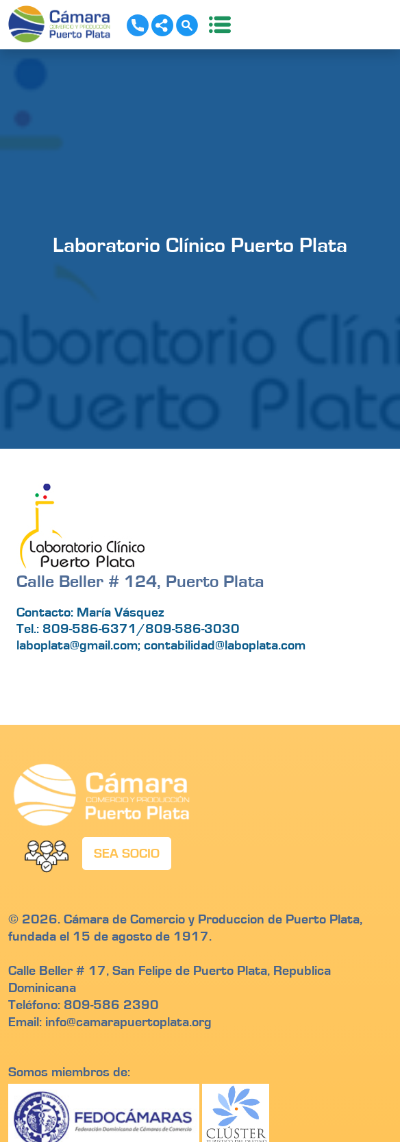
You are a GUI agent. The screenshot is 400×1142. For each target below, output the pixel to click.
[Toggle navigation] (216, 24)
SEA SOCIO (127, 853)
